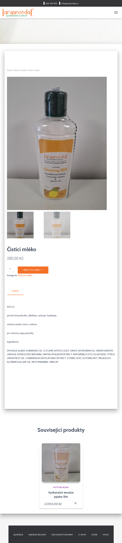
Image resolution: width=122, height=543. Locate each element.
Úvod (106, 534)
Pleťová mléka (20, 70)
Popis (15, 290)
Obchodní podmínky (62, 534)
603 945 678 (51, 3)
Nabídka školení (37, 534)
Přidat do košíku (32, 270)
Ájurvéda (18, 534)
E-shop (82, 534)
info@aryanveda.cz (69, 3)
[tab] (18, 291)
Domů (9, 70)
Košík (94, 534)
